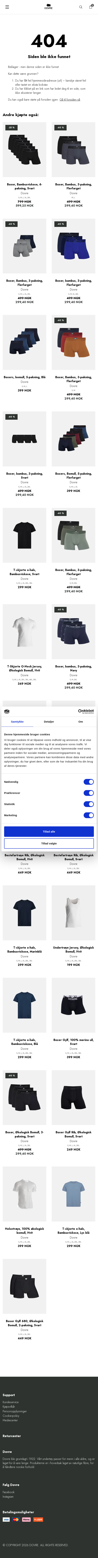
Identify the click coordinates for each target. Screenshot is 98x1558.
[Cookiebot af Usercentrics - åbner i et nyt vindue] (78, 711)
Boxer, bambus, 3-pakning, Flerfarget (73, 283)
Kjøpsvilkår (9, 1407)
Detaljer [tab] (49, 721)
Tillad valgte (49, 843)
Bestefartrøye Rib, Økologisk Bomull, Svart (74, 857)
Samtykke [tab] (17, 721)
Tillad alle (49, 831)
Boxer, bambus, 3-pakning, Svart (24, 476)
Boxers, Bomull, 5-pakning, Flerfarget (73, 476)
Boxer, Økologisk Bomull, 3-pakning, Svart (24, 1134)
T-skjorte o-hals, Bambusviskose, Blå (24, 1042)
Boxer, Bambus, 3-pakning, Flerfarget (73, 186)
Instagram (8, 1497)
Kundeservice (11, 1402)
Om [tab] (80, 721)
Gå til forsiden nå (70, 100)
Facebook (9, 1492)
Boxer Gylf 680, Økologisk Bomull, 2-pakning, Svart (24, 1323)
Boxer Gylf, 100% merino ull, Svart (73, 1042)
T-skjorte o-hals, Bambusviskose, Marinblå (24, 950)
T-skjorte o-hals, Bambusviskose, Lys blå (73, 1231)
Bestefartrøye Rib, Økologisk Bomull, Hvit (25, 857)
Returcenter (12, 1436)
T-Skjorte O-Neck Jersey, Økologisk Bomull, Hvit (24, 668)
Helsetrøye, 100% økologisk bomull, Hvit (24, 1231)
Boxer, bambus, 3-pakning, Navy (73, 668)
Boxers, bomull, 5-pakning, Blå (24, 377)
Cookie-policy (11, 1416)
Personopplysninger (15, 1411)
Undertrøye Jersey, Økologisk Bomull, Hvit (73, 950)
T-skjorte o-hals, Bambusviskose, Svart (24, 572)
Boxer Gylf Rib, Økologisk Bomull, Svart (73, 1134)
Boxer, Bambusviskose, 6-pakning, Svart (24, 186)
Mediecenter (10, 1420)
